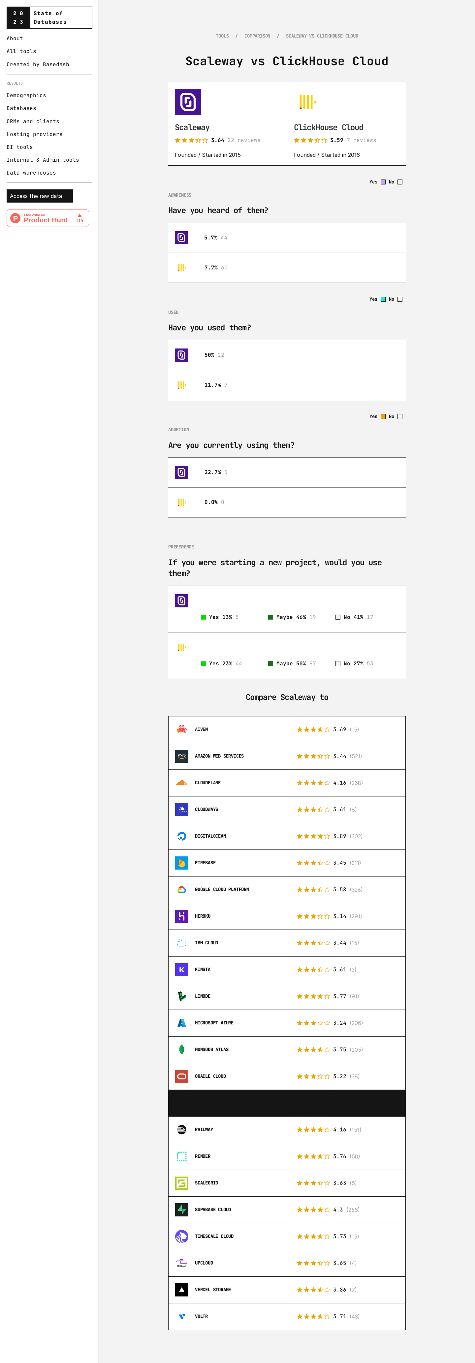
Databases (21, 108)
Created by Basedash (38, 64)
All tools (21, 51)
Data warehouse (30, 172)
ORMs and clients (33, 121)
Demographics (26, 95)
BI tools (20, 147)
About (15, 38)
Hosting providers (35, 134)
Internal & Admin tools (43, 159)
